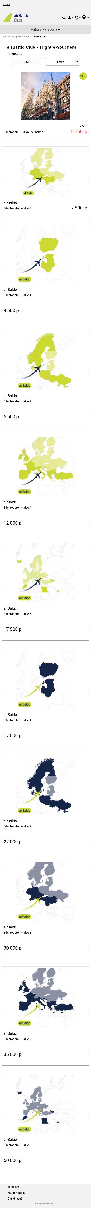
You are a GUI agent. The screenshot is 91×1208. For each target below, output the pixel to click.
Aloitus (6, 4)
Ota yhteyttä (15, 1198)
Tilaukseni (14, 1187)
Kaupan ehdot (16, 1193)
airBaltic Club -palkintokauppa (17, 36)
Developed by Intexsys (45, 1204)
